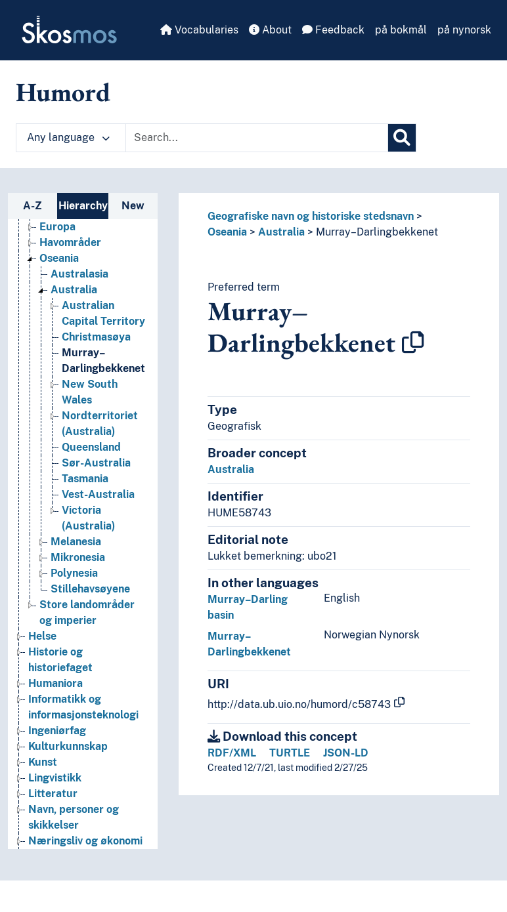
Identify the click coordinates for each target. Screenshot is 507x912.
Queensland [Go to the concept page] (91, 447)
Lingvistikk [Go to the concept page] (54, 778)
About (270, 30)
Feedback (333, 30)
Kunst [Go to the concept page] (42, 762)
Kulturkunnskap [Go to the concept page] (68, 746)
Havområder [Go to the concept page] (70, 242)
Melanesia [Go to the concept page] (76, 541)
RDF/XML (232, 753)
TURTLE (289, 753)
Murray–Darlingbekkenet (377, 232)
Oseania (227, 232)
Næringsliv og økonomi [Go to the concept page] (85, 841)
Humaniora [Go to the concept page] (55, 683)
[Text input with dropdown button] (256, 137)
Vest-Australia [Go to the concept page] (98, 494)
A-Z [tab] (32, 205)
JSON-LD (345, 753)
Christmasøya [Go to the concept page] (96, 337)
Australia (281, 232)
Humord (63, 92)
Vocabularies (199, 30)
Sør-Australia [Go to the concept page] (96, 463)
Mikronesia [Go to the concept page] (78, 557)
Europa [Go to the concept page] (57, 226)
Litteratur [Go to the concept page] (52, 793)
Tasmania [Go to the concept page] (85, 478)
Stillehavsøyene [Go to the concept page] (90, 589)
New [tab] (132, 205)
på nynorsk (464, 30)
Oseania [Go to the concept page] (59, 258)
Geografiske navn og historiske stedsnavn (311, 216)
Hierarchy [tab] (83, 205)
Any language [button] (68, 137)
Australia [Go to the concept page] (74, 289)
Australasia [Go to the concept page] (79, 274)
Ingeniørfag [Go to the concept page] (57, 730)
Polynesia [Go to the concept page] (74, 573)
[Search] (401, 137)
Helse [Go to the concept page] (42, 636)
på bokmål (401, 30)
